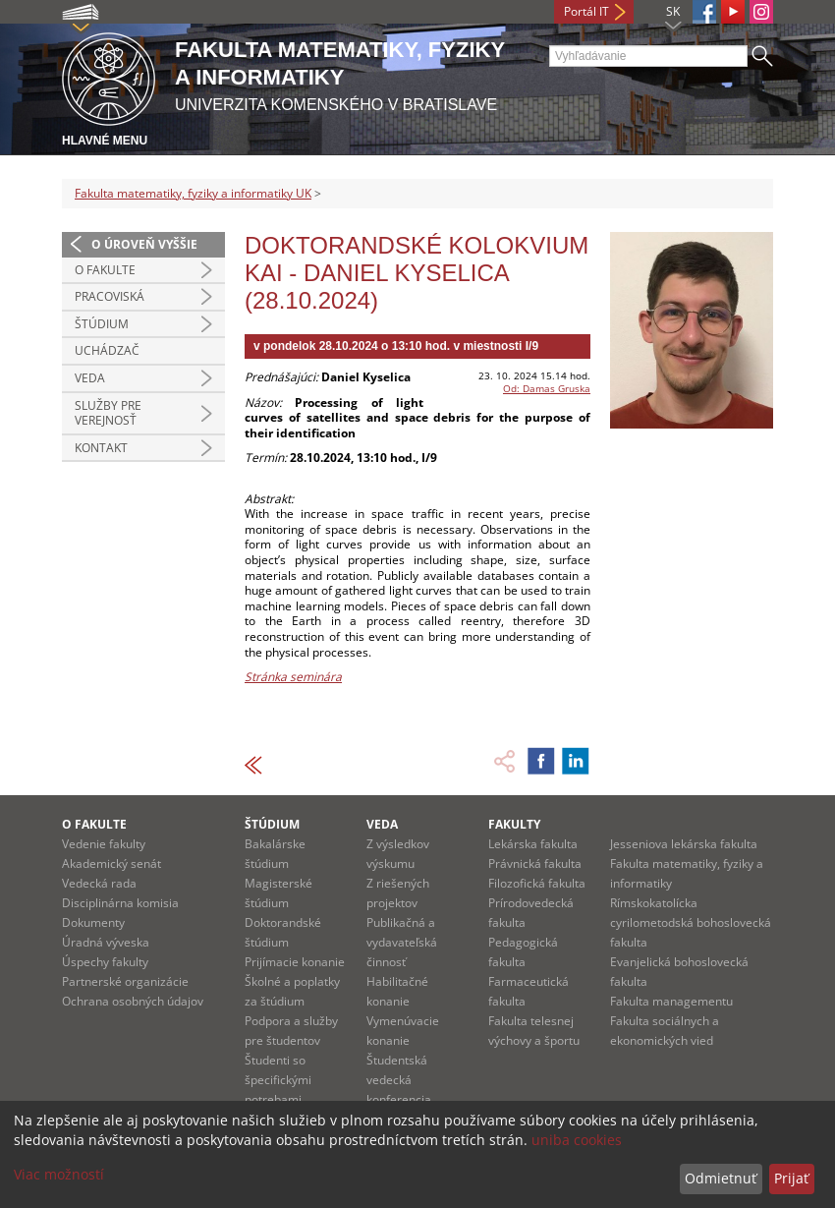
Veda (90, 378)
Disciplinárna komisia (120, 902)
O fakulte (105, 269)
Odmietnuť (720, 1178)
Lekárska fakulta (533, 843)
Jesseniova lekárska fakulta (683, 843)
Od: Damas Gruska (546, 388)
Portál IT (586, 11)
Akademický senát (111, 863)
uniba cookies (576, 1139)
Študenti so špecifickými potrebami (278, 1080)
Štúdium (102, 324)
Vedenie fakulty (103, 843)
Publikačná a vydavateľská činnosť (401, 942)
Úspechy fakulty (105, 961)
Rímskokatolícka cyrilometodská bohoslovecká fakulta (690, 922)
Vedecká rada (99, 883)
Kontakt (101, 447)
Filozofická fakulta (536, 883)
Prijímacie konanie (295, 961)
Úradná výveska (105, 942)
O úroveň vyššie (144, 244)
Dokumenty (93, 922)
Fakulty (514, 824)
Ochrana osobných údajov (132, 1001)
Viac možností (59, 1174)
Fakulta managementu (671, 1001)
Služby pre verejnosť (108, 413)
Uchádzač (107, 350)
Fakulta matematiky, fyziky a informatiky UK (193, 193)
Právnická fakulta (535, 863)
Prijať (791, 1178)
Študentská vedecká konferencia (398, 1080)
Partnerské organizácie (125, 981)
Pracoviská (109, 296)
